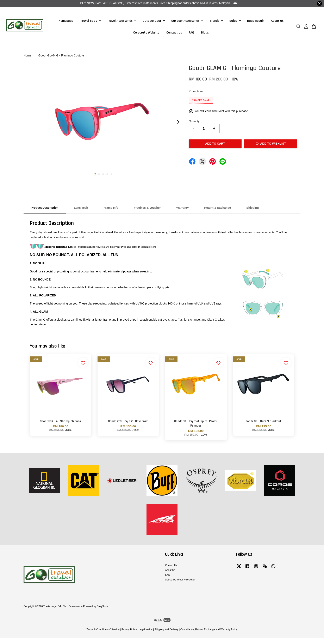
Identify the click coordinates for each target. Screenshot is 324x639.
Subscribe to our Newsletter (180, 580)
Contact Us (174, 33)
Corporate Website (146, 33)
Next (177, 123)
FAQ (191, 33)
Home (27, 56)
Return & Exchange (217, 209)
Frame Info (111, 209)
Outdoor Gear (154, 21)
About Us (277, 21)
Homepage (66, 21)
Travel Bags (90, 21)
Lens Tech (81, 209)
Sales (235, 21)
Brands (216, 21)
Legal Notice (145, 630)
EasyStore (102, 607)
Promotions (196, 92)
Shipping (252, 209)
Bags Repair (255, 21)
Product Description (44, 209)
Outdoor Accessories (187, 21)
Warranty (182, 209)
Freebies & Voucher (147, 209)
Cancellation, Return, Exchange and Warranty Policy (209, 630)
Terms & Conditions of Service (103, 630)
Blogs (205, 33)
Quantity (194, 122)
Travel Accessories (122, 21)
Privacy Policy (129, 630)
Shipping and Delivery (166, 630)
